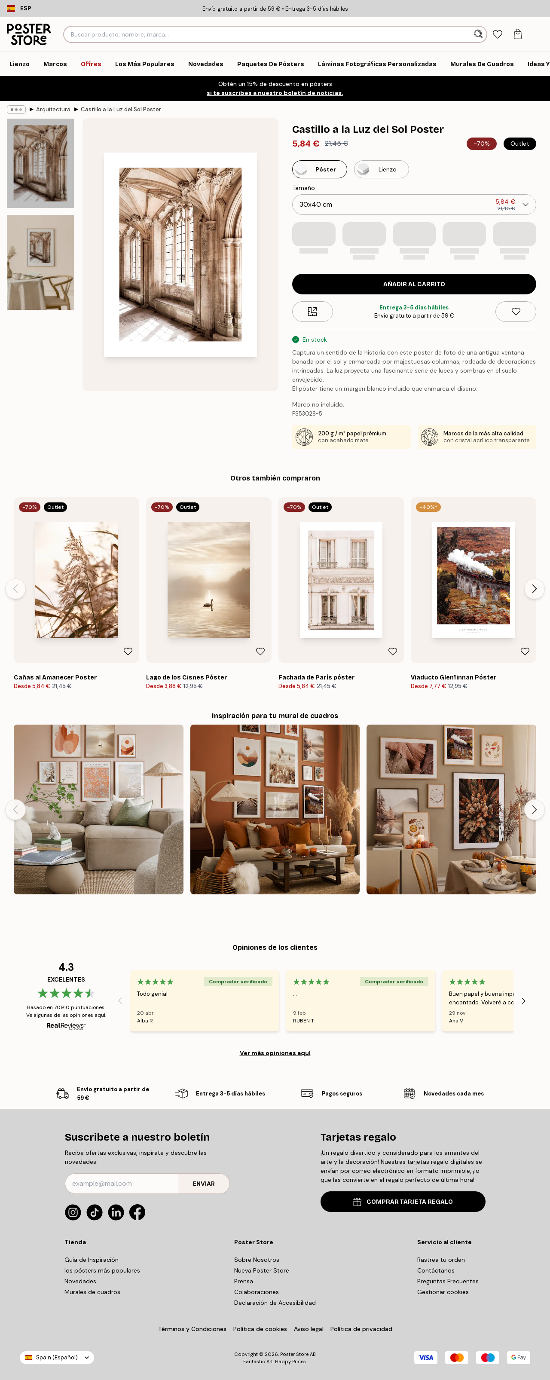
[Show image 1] (40, 163)
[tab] (498, 35)
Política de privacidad (361, 1329)
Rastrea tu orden (441, 1260)
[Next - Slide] (534, 588)
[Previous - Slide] (15, 588)
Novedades (80, 1281)
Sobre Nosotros (256, 1260)
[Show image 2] (40, 262)
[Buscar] (479, 34)
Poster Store (294, 1354)
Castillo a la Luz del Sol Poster (121, 109)
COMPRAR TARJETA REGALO (403, 1202)
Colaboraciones (256, 1292)
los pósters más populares (102, 1270)
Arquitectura (53, 109)
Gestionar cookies (443, 1292)
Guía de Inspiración (91, 1260)
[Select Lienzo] (381, 169)
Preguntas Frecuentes (448, 1281)
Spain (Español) (57, 1357)
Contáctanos (436, 1270)
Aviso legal (309, 1329)
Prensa (243, 1281)
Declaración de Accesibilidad (275, 1303)
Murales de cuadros (92, 1292)
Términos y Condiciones (192, 1329)
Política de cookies (260, 1329)
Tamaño (303, 188)
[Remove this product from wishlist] (515, 311)
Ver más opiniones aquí (275, 1053)
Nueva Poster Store (261, 1270)
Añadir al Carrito (414, 284)
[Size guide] (312, 311)
